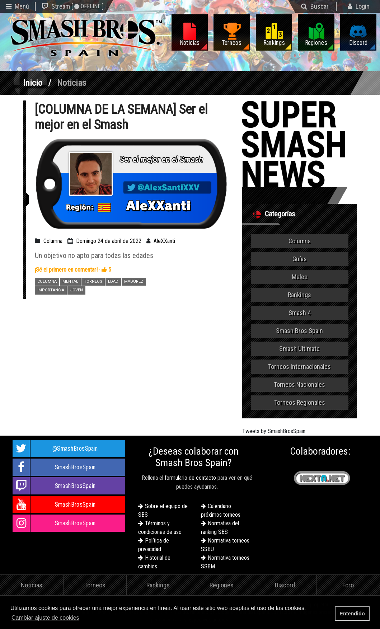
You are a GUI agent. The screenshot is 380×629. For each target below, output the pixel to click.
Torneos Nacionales (299, 384)
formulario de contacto (190, 477)
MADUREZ (133, 281)
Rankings (299, 295)
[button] (83, 618)
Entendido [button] (352, 613)
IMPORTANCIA (50, 290)
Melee (300, 277)
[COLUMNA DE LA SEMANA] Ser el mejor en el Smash (121, 117)
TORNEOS (93, 281)
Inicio (32, 83)
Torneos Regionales (299, 402)
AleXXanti (164, 241)
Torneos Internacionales (299, 366)
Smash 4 (299, 312)
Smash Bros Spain (299, 330)
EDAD (113, 281)
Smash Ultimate (299, 348)
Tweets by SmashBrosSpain (273, 431)
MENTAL (70, 281)
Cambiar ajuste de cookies (45, 618)
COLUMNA (47, 281)
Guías (299, 259)
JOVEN (76, 290)
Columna (52, 241)
